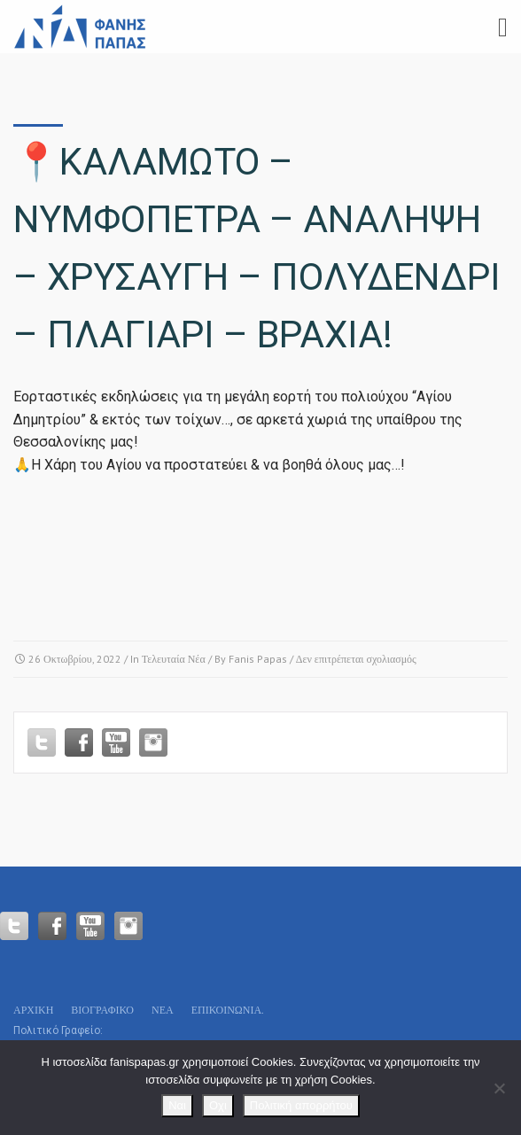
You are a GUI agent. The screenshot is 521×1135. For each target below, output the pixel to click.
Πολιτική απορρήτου (301, 1105)
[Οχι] (499, 1088)
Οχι (218, 1105)
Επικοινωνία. (227, 1009)
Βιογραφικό (102, 1009)
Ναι (177, 1105)
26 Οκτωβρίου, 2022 (74, 658)
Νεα (163, 1009)
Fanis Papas (258, 658)
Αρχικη (33, 1009)
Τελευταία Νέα (174, 658)
